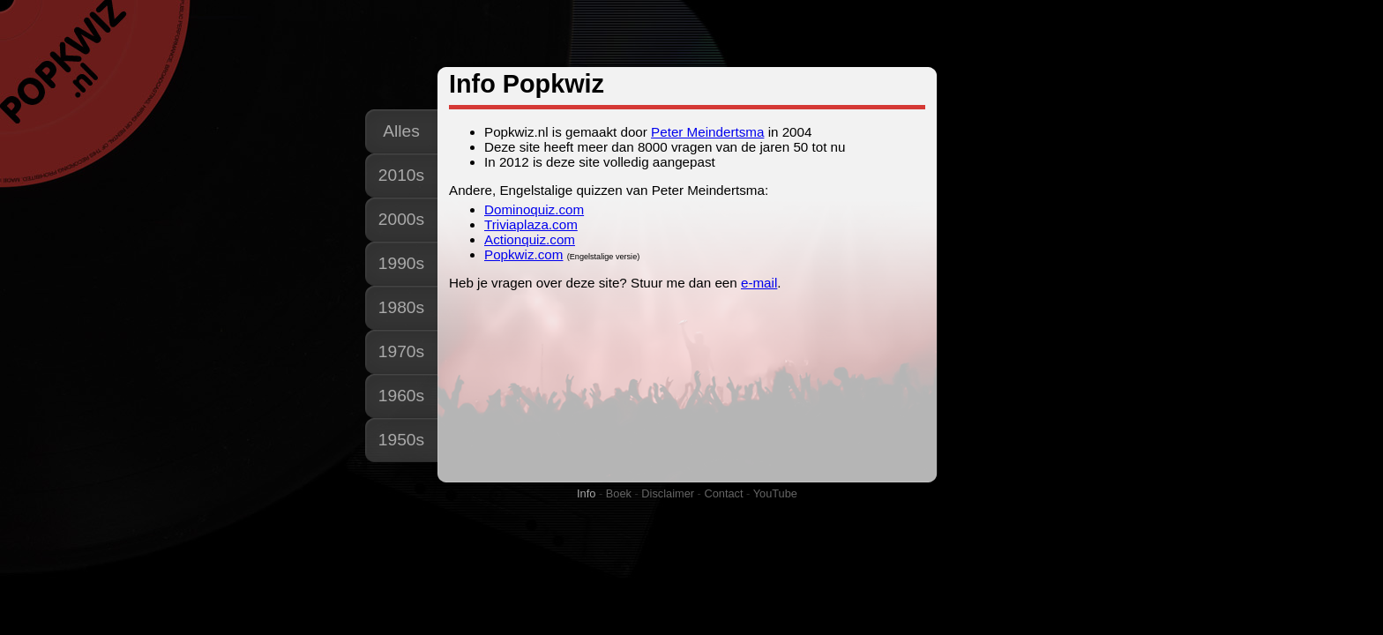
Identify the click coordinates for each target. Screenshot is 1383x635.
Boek (619, 493)
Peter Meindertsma (707, 131)
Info (586, 493)
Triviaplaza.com (531, 224)
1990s (401, 263)
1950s (401, 439)
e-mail (759, 282)
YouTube (775, 493)
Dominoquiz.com (534, 209)
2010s (401, 175)
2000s (401, 219)
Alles (401, 131)
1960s (401, 395)
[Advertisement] (690, 34)
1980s (401, 307)
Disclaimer (667, 493)
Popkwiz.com (523, 254)
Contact (723, 493)
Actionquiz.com (529, 239)
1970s (401, 351)
